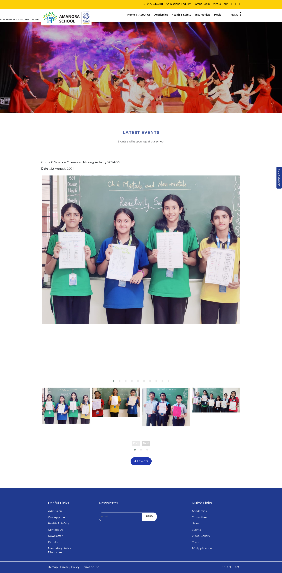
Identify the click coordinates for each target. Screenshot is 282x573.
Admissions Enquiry (178, 4)
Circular (53, 542)
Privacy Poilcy (69, 567)
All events (141, 461)
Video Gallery (201, 536)
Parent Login (202, 4)
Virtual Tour (220, 4)
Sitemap (52, 567)
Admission (55, 511)
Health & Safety (181, 15)
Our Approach (57, 517)
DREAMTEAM (229, 567)
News (195, 523)
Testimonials (202, 15)
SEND (149, 516)
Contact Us (55, 530)
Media (217, 15)
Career (196, 542)
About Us (144, 15)
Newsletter (55, 536)
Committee (199, 517)
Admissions (279, 177)
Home (131, 15)
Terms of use (90, 567)
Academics (161, 15)
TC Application (202, 548)
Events (196, 530)
